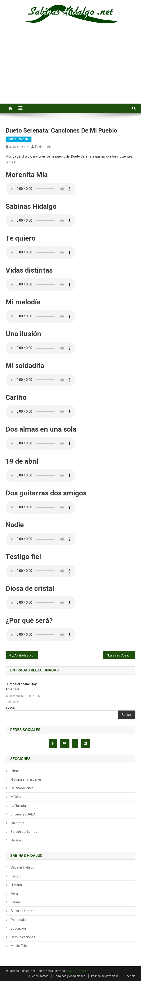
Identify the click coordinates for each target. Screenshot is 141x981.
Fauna (15, 902)
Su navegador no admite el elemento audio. (41, 189)
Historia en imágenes (26, 779)
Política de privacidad (105, 976)
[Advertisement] (70, 68)
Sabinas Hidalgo (22, 867)
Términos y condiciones (69, 976)
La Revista (18, 806)
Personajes (19, 920)
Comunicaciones (23, 937)
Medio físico (19, 946)
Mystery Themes (77, 971)
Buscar (11, 707)
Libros (15, 771)
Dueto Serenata (18, 139)
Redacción (43, 147)
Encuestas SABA (23, 814)
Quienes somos (38, 976)
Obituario (17, 823)
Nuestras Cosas (118, 655)
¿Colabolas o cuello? (25, 655)
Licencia (129, 976)
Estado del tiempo (24, 831)
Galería (16, 840)
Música (16, 797)
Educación (18, 928)
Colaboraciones (22, 788)
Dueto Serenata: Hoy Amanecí (21, 686)
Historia (16, 885)
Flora (14, 893)
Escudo (16, 876)
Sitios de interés (22, 911)
